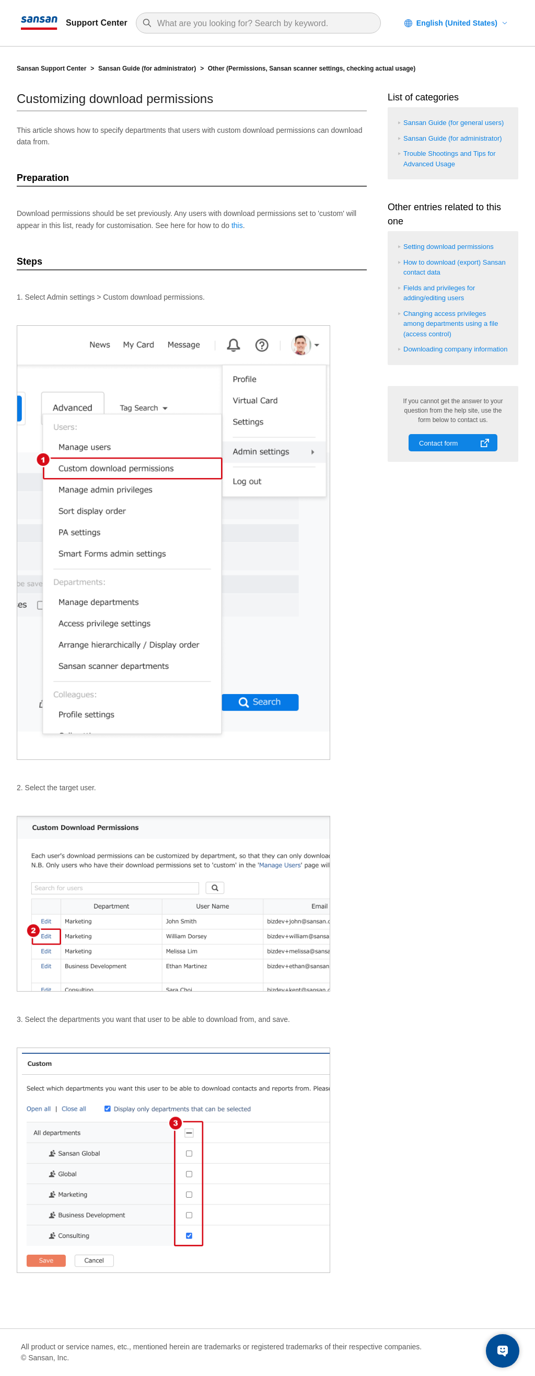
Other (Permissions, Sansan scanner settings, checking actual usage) (311, 68)
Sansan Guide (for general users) (453, 123)
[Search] (263, 23)
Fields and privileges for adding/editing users (439, 293)
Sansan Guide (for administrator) (147, 68)
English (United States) (456, 23)
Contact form (438, 443)
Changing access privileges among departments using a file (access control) (450, 324)
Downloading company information (455, 349)
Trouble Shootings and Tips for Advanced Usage (449, 159)
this (237, 225)
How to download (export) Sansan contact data (454, 267)
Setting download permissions (448, 247)
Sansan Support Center (51, 68)
